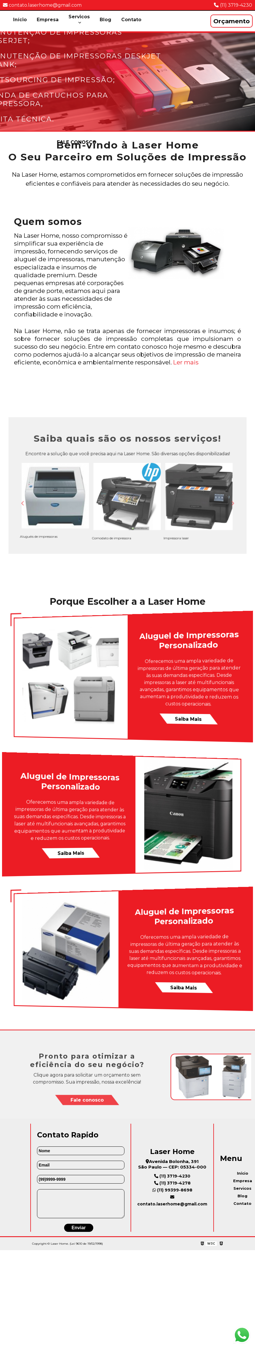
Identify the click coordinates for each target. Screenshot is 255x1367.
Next (196, 501)
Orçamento (232, 21)
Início (20, 19)
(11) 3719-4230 (236, 5)
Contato (132, 19)
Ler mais (185, 362)
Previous (58, 501)
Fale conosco (87, 1131)
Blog (106, 19)
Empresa (48, 19)
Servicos (79, 16)
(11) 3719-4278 (172, 1191)
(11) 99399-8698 (172, 1198)
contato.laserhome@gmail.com (42, 5)
